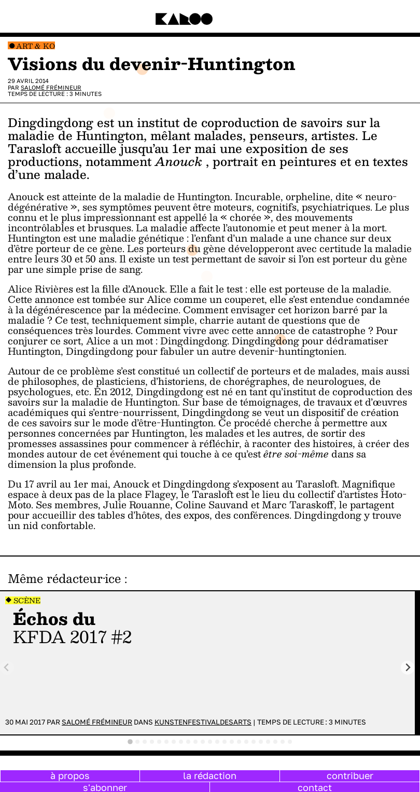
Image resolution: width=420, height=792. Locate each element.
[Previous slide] (7, 668)
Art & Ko (35, 46)
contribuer (350, 775)
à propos (70, 775)
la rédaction (209, 775)
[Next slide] (408, 668)
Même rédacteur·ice (64, 578)
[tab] (130, 741)
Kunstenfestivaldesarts (203, 722)
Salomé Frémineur (51, 87)
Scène (26, 600)
